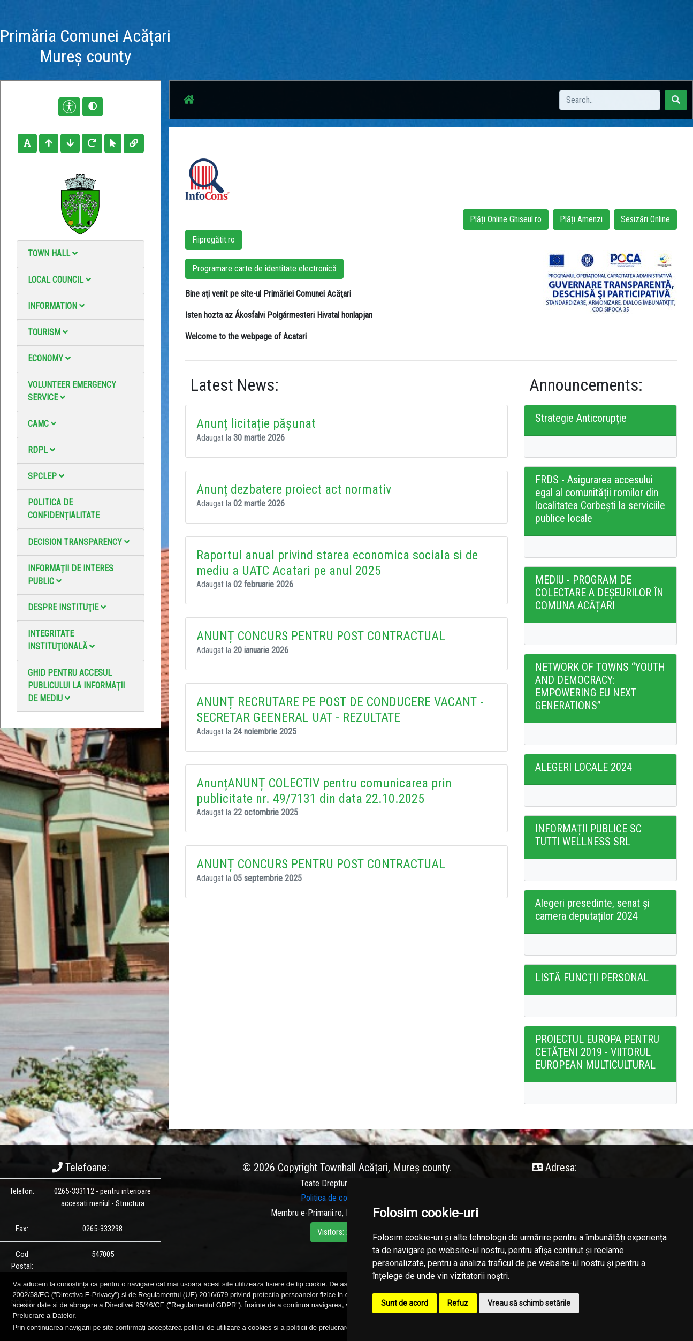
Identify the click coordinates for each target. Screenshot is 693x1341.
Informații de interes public (70, 574)
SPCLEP (46, 476)
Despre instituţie (67, 607)
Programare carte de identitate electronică (264, 268)
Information (56, 306)
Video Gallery (421, 48)
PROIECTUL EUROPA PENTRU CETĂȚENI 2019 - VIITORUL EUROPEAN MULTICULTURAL (597, 1052)
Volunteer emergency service (72, 391)
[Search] (609, 100)
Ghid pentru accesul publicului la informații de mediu (76, 685)
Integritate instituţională (61, 639)
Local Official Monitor (532, 48)
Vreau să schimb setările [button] (529, 1303)
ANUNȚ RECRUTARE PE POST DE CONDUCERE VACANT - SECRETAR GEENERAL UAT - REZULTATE (340, 709)
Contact (469, 48)
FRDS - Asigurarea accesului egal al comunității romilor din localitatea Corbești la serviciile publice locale (600, 499)
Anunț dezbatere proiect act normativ (293, 489)
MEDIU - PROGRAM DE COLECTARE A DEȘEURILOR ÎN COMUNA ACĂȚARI (599, 592)
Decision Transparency (79, 542)
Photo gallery (362, 48)
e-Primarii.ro (321, 1213)
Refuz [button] (457, 1303)
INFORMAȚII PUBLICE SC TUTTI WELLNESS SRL (588, 835)
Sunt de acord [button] (404, 1303)
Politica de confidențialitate (64, 508)
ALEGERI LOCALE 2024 (583, 767)
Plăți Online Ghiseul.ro (506, 219)
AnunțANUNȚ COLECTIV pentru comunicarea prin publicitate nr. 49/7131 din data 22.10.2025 (324, 791)
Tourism (48, 332)
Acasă (282, 48)
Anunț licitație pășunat (256, 423)
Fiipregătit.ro (213, 239)
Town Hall (53, 253)
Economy (49, 358)
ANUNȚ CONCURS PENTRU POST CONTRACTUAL (320, 635)
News (316, 48)
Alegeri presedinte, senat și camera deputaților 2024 (592, 909)
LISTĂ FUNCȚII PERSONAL (592, 977)
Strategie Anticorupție (581, 418)
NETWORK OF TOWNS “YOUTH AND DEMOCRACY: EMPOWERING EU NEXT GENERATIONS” (600, 686)
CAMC (42, 424)
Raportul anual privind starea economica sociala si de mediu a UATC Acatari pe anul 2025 (337, 563)
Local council (59, 280)
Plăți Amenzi (581, 219)
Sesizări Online (645, 219)
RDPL (41, 450)
